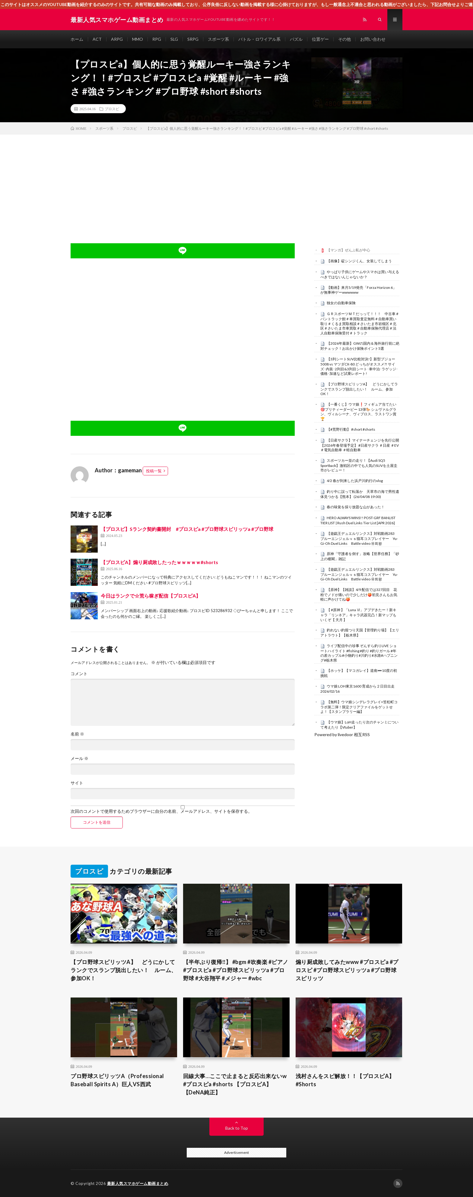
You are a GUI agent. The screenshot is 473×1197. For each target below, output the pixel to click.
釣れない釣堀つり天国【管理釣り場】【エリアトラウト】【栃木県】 (359, 632)
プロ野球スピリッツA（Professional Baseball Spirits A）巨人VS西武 (117, 1080)
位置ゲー (320, 39)
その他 (344, 39)
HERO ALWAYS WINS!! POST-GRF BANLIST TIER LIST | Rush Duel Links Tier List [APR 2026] (357, 520)
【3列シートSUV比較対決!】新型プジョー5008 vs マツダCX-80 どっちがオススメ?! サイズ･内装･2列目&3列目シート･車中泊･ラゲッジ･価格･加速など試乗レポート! (359, 366)
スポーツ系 (218, 39)
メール (79, 758)
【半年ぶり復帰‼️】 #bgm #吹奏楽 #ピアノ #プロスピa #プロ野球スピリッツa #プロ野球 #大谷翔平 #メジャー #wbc (235, 970)
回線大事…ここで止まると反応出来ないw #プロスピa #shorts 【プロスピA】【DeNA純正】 (235, 1084)
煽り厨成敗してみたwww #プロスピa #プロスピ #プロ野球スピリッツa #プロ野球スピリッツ (347, 970)
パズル (296, 39)
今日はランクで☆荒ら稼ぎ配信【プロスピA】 (151, 595)
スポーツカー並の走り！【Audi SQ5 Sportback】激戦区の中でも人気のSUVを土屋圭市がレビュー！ (358, 465)
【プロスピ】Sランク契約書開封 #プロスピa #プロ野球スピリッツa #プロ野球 (187, 529)
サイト (77, 783)
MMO (137, 39)
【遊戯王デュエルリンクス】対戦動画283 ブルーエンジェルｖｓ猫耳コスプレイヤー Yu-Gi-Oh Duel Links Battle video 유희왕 (359, 538)
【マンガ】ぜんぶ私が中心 (348, 250)
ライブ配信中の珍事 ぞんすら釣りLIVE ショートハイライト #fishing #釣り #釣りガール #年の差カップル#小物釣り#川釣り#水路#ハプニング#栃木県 (359, 652)
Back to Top (236, 1128)
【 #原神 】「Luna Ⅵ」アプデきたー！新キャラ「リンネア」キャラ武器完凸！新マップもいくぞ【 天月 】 (358, 615)
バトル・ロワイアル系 (259, 39)
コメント (79, 674)
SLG (174, 39)
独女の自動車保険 (341, 303)
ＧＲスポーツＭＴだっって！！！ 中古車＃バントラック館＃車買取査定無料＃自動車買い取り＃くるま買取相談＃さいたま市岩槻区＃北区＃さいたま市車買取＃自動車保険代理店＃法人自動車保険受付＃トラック (359, 323)
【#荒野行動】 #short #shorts (351, 429)
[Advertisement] (236, 180)
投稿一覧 (154, 470)
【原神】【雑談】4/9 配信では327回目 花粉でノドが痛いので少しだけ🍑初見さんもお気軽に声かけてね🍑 (358, 594)
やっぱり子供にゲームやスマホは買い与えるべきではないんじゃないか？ (359, 274)
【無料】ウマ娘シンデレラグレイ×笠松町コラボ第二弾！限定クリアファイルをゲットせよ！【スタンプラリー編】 (359, 707)
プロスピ (112, 108)
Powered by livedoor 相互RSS (342, 734)
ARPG (117, 39)
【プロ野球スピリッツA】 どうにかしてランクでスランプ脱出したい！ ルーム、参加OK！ (359, 389)
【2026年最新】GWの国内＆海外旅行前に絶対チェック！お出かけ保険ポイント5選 (359, 346)
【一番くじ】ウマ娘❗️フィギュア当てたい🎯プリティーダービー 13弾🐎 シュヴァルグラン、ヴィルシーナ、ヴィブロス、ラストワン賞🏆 (358, 411)
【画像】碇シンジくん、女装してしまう (359, 261)
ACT (97, 39)
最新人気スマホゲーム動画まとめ (137, 1183)
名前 (77, 734)
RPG (156, 39)
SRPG (192, 39)
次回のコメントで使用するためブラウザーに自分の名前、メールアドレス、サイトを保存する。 (161, 811)
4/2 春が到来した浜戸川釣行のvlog (355, 480)
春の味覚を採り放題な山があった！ (356, 507)
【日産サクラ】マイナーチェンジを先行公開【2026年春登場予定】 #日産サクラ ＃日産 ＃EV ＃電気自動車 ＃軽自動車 (359, 445)
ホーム (77, 39)
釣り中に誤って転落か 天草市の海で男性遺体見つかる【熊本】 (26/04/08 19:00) (359, 494)
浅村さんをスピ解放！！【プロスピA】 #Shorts (348, 1080)
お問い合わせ (373, 39)
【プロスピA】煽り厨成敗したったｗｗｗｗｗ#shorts (159, 562)
